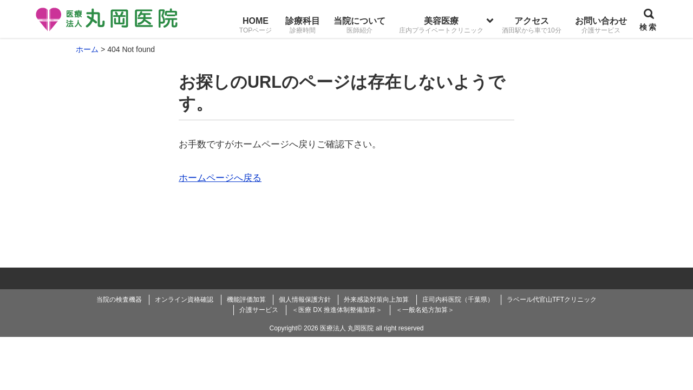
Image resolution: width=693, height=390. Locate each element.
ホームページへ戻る (220, 178)
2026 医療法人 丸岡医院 (339, 328)
